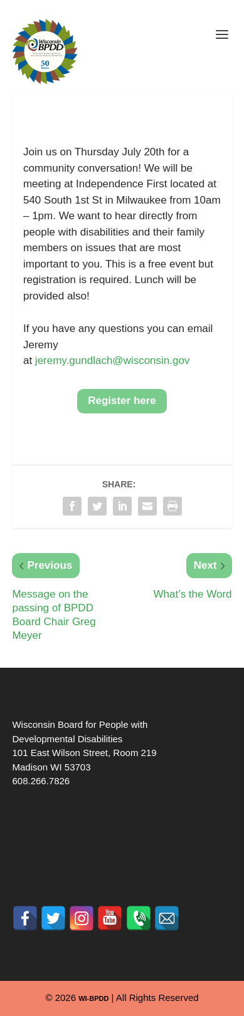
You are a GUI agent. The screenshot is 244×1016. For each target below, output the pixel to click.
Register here (122, 401)
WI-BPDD (93, 998)
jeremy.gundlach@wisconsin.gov (112, 360)
